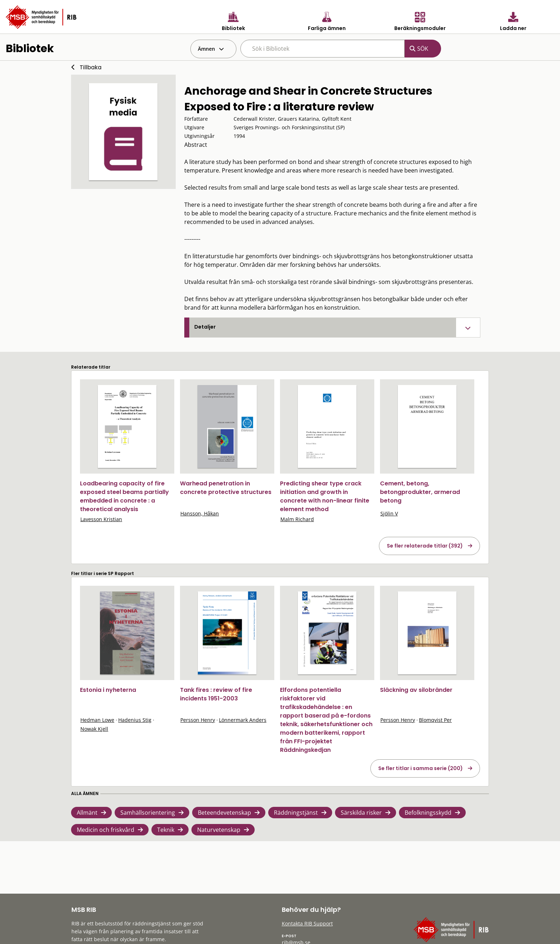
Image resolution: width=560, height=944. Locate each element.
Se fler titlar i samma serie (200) (420, 768)
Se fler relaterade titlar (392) (425, 545)
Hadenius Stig (134, 719)
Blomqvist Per (435, 719)
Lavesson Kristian (101, 519)
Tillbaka (90, 67)
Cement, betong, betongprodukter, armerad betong (420, 492)
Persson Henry (197, 719)
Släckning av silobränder (416, 690)
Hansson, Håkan (199, 513)
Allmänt (87, 812)
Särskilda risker (361, 812)
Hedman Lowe (97, 719)
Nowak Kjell (94, 728)
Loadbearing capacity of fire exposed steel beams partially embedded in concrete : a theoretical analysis (124, 496)
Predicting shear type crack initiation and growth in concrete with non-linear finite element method (324, 496)
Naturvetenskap (218, 830)
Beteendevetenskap (224, 812)
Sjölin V (389, 513)
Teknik (165, 830)
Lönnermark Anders (242, 719)
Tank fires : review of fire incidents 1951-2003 (216, 694)
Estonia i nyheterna (108, 690)
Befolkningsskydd (428, 812)
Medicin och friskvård (105, 830)
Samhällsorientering (147, 812)
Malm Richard (297, 519)
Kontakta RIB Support (307, 923)
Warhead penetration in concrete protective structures (225, 487)
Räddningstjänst (296, 812)
